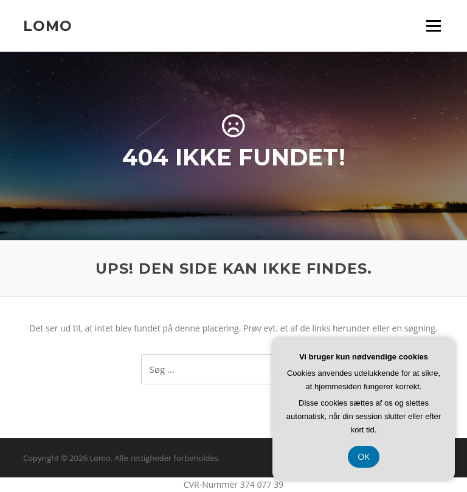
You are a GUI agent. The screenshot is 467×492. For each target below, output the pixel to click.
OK (364, 456)
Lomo (47, 25)
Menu (433, 26)
